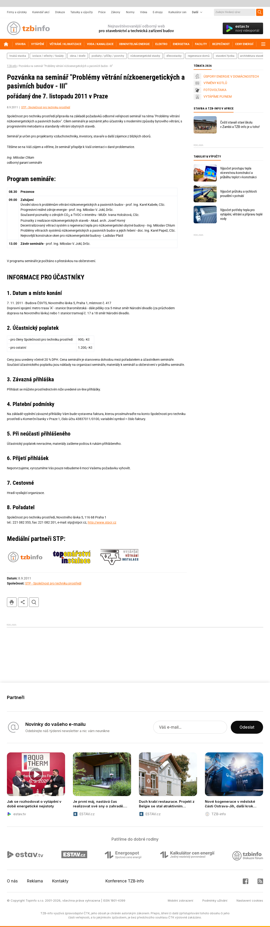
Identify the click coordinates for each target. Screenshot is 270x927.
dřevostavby (174, 56)
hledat (34, 602)
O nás (12, 881)
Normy (130, 12)
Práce (101, 12)
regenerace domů (199, 56)
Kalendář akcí (40, 12)
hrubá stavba (17, 56)
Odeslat (247, 727)
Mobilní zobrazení (180, 900)
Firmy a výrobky (17, 12)
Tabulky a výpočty (81, 12)
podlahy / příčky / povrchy (108, 56)
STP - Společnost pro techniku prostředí (45, 107)
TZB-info (12, 66)
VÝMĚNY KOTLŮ (215, 83)
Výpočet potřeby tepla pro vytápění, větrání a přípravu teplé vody (241, 214)
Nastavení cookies (250, 900)
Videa (143, 12)
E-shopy (158, 12)
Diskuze (60, 12)
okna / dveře (77, 56)
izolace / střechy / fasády (48, 56)
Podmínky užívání (214, 900)
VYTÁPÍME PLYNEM (218, 96)
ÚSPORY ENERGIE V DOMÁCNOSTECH (231, 76)
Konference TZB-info (124, 881)
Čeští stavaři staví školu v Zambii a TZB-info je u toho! (240, 124)
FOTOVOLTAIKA (215, 90)
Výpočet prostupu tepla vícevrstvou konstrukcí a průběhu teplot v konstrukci (238, 172)
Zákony (115, 12)
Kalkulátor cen (177, 12)
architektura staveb (252, 56)
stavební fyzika (225, 56)
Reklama (35, 881)
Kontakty (60, 881)
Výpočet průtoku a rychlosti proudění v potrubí (238, 193)
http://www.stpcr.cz (102, 522)
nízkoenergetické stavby (145, 56)
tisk (11, 602)
